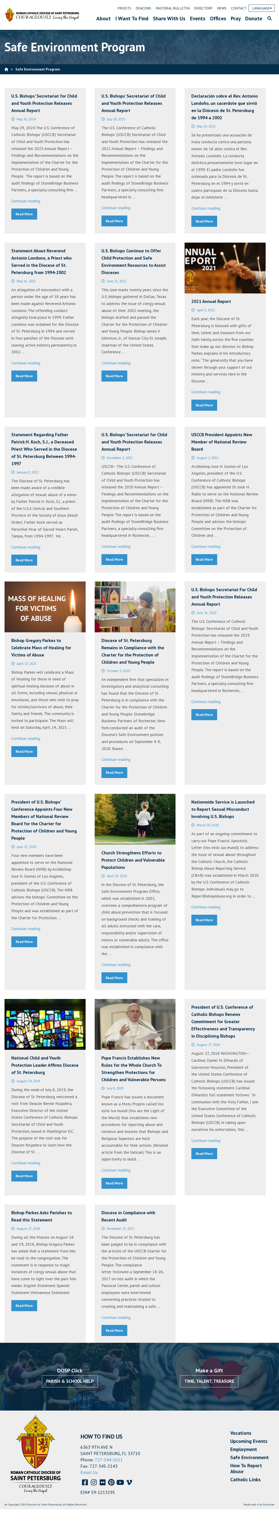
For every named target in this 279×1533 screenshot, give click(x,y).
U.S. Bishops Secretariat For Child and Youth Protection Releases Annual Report (224, 597)
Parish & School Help (70, 1381)
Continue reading (25, 201)
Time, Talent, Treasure (209, 1381)
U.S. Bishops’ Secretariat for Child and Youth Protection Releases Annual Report (44, 103)
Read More (24, 214)
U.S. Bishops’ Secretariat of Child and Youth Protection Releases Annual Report (133, 103)
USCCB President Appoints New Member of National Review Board (221, 442)
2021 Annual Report (211, 301)
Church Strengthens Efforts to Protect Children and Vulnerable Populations (133, 860)
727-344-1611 (109, 1460)
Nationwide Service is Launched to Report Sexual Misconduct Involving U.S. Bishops (223, 809)
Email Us (89, 1472)
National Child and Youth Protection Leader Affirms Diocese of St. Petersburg (45, 1065)
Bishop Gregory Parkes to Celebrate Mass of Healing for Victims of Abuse (41, 648)
